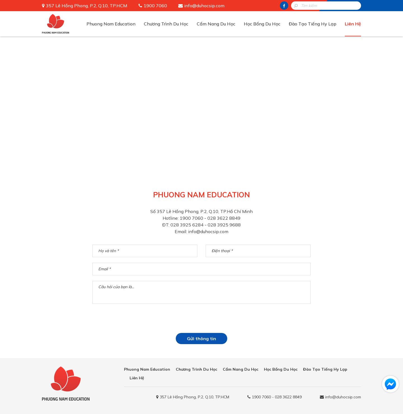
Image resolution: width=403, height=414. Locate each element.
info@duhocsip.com (204, 5)
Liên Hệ (353, 24)
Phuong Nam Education (110, 24)
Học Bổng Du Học (262, 24)
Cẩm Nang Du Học (216, 24)
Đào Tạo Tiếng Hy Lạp (312, 24)
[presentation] (201, 320)
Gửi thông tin (201, 338)
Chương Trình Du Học (166, 24)
